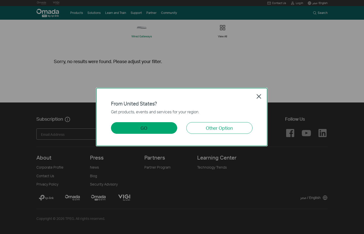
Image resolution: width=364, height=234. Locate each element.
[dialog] (182, 117)
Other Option (219, 128)
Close (258, 96)
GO (144, 128)
